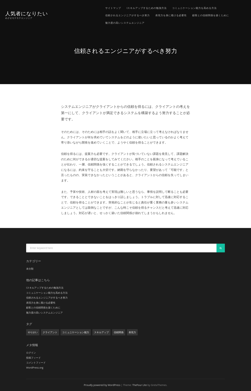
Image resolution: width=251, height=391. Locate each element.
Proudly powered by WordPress (102, 385)
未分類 (29, 268)
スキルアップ (101, 332)
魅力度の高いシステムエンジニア (124, 22)
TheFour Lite (139, 385)
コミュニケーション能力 (75, 332)
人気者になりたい (26, 13)
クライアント (50, 332)
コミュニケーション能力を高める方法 (194, 8)
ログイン (31, 352)
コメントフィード (36, 362)
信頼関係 (119, 332)
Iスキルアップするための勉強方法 (147, 8)
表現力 (132, 332)
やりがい (33, 332)
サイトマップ (113, 8)
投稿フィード (33, 357)
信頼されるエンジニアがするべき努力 (127, 15)
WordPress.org (34, 367)
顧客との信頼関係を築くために (210, 15)
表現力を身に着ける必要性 (171, 15)
